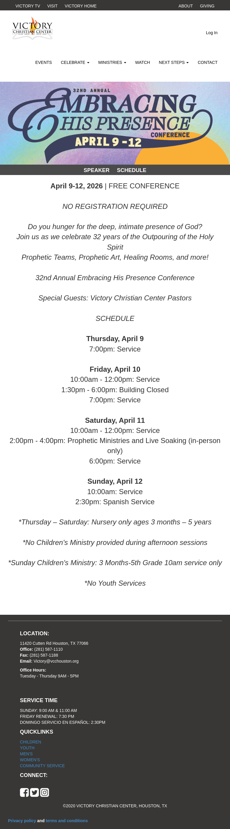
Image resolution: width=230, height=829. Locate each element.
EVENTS (43, 62)
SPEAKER (96, 170)
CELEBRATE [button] (75, 62)
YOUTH (27, 748)
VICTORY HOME (81, 6)
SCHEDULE (131, 170)
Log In (212, 32)
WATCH (142, 62)
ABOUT (186, 6)
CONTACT (208, 62)
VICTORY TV (27, 6)
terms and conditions (67, 820)
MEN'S (26, 753)
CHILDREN (30, 742)
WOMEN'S (30, 759)
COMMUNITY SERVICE (42, 765)
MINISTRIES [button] (112, 62)
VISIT (52, 6)
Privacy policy (22, 820)
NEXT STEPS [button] (174, 62)
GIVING (207, 6)
